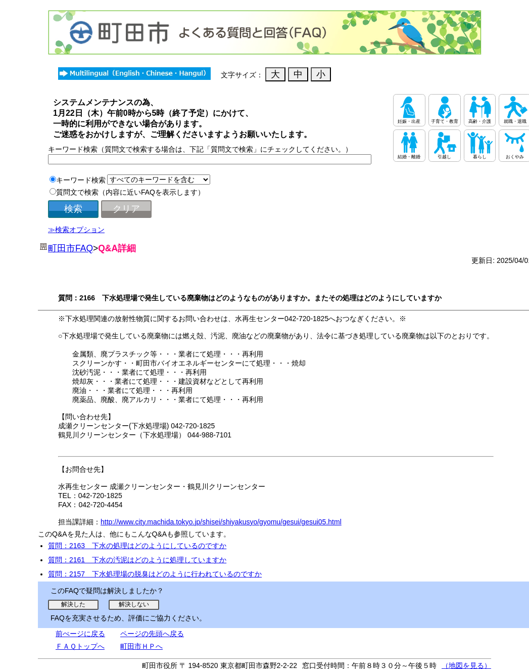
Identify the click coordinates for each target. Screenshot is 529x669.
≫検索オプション (76, 230)
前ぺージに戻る (80, 634)
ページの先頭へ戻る (152, 634)
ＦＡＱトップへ (80, 646)
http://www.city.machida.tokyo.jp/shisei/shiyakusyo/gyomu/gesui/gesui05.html (221, 522)
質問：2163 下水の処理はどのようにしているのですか (137, 546)
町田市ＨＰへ (141, 646)
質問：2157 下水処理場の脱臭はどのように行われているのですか (155, 574)
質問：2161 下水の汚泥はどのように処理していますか (137, 560)
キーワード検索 (81, 180)
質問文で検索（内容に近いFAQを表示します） (130, 192)
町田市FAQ (70, 248)
